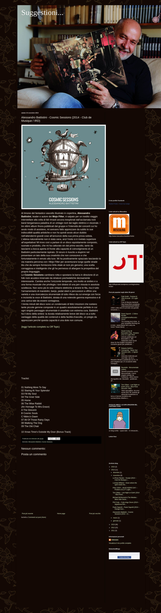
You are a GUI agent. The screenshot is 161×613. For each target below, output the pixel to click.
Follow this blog (124, 557)
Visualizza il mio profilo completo (120, 543)
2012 (113, 528)
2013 (113, 524)
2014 (113, 470)
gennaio (116, 521)
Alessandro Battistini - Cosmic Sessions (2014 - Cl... (123, 513)
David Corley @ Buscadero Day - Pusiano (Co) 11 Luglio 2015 (130, 333)
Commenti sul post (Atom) (37, 517)
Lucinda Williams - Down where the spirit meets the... (125, 484)
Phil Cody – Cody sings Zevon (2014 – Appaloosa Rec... (126, 503)
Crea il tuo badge (124, 204)
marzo (115, 518)
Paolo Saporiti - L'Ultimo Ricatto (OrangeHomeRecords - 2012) (129, 316)
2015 (113, 467)
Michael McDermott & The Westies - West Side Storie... (125, 498)
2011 (113, 530)
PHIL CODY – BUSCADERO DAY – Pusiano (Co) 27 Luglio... (125, 489)
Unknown (114, 540)
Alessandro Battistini (34, 442)
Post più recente (27, 513)
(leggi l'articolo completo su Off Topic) (40, 326)
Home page (61, 513)
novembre (116, 475)
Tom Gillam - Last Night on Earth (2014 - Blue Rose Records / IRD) (130, 386)
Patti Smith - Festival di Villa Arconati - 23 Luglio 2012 (129, 298)
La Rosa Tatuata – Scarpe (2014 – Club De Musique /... (124, 479)
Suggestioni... (42, 12)
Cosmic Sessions (47, 442)
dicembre (116, 472)
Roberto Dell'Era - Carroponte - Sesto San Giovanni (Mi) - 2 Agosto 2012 (129, 351)
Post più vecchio (94, 513)
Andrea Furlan (113, 204)
